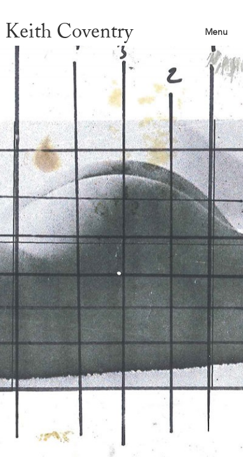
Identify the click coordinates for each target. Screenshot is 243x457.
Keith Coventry (69, 30)
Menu (216, 32)
